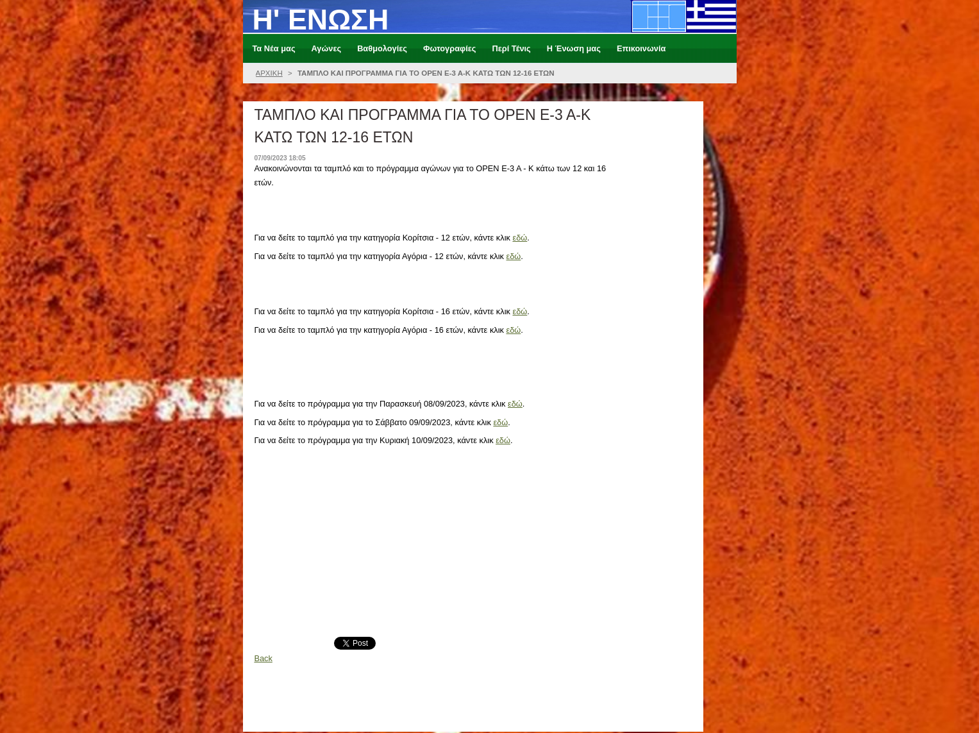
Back (263, 658)
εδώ (519, 237)
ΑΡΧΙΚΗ (269, 73)
